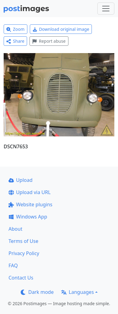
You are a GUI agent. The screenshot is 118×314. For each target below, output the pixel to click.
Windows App (28, 216)
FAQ (13, 265)
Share (15, 41)
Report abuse (48, 41)
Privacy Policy (24, 253)
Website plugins (30, 204)
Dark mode (37, 292)
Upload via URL (29, 192)
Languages (77, 292)
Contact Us (21, 277)
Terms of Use (23, 241)
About (15, 229)
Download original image (61, 29)
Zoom (15, 29)
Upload (21, 180)
